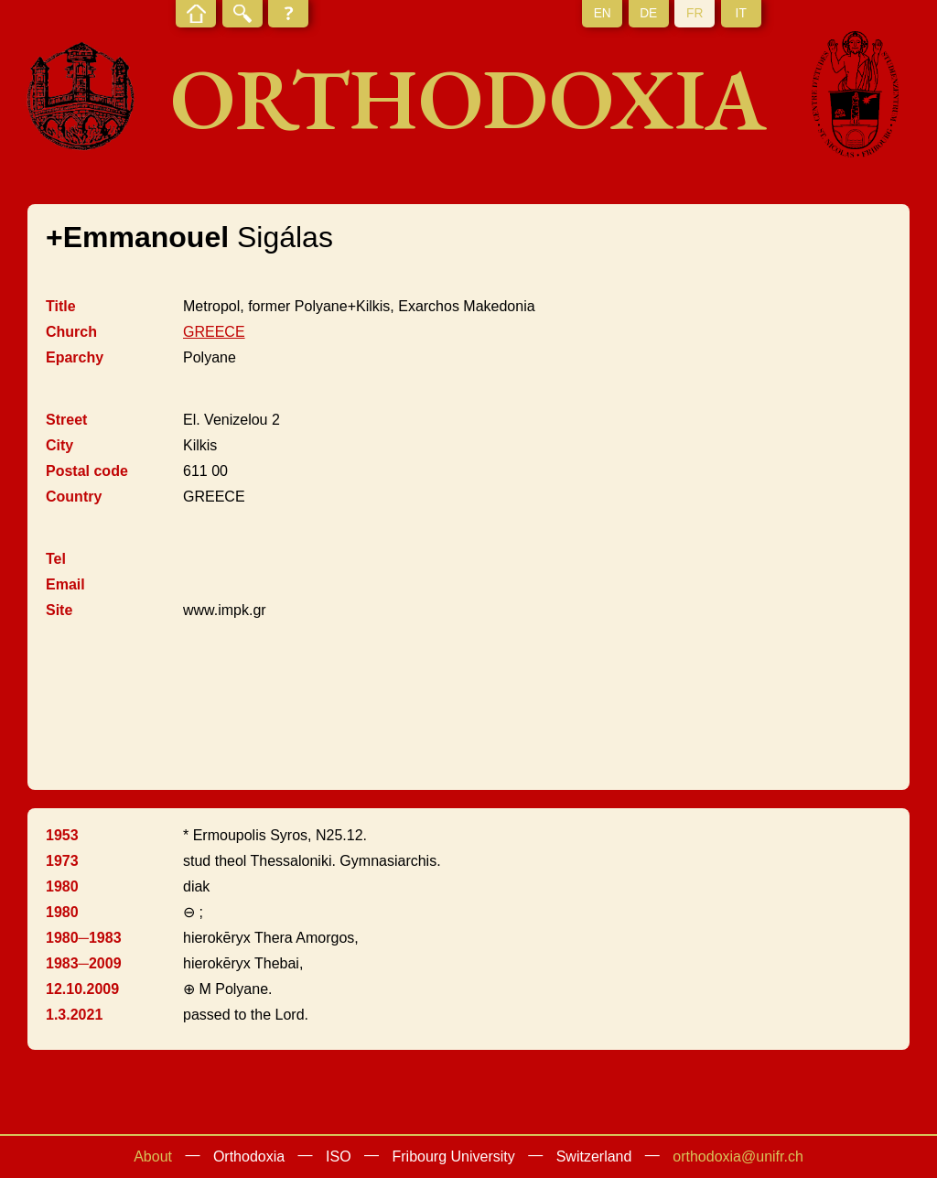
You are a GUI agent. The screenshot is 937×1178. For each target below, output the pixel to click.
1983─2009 (84, 963)
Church (71, 332)
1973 (62, 861)
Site (59, 610)
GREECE (214, 332)
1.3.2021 (74, 1014)
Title (61, 306)
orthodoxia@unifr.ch (738, 1156)
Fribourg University (454, 1156)
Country (74, 496)
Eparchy (74, 357)
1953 (62, 835)
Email (65, 584)
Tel (56, 559)
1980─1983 (84, 938)
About (153, 1156)
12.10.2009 (82, 989)
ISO (338, 1156)
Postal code (87, 471)
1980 (62, 886)
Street (66, 419)
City (59, 445)
